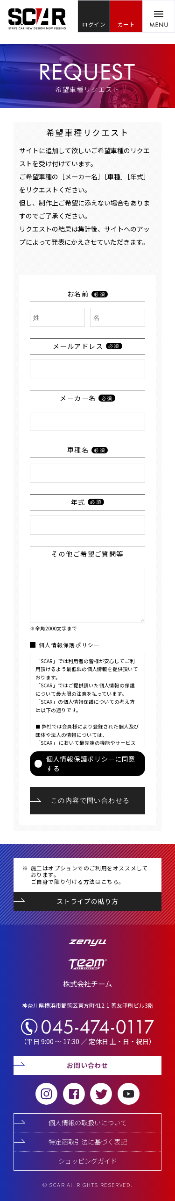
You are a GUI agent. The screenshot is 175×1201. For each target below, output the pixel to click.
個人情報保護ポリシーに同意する (85, 763)
